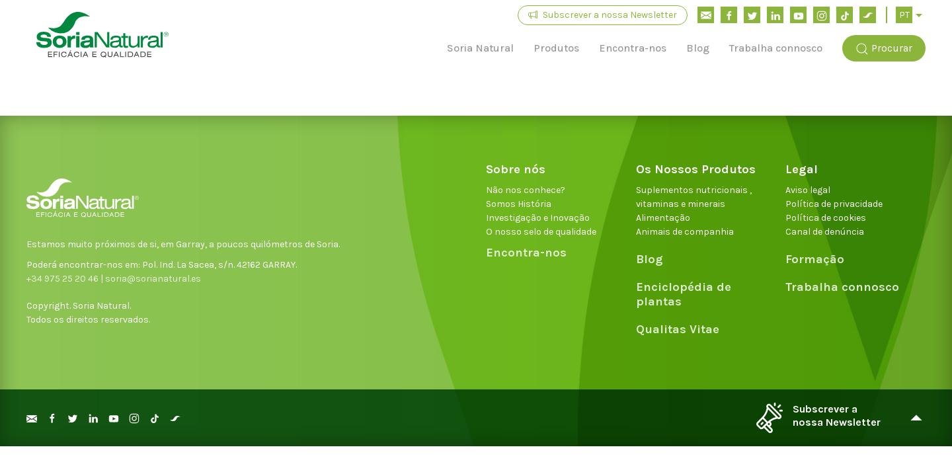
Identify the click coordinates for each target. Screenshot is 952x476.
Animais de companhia (685, 231)
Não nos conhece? (525, 190)
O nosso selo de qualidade (541, 231)
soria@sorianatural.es (153, 278)
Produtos (556, 48)
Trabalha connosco (775, 48)
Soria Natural (480, 48)
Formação (814, 259)
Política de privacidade (834, 204)
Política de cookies (825, 217)
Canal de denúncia (824, 231)
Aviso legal (807, 190)
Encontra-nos (632, 48)
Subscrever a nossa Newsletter (602, 14)
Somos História (518, 204)
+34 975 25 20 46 (62, 278)
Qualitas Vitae (677, 329)
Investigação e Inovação (538, 217)
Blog (697, 48)
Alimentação (663, 217)
